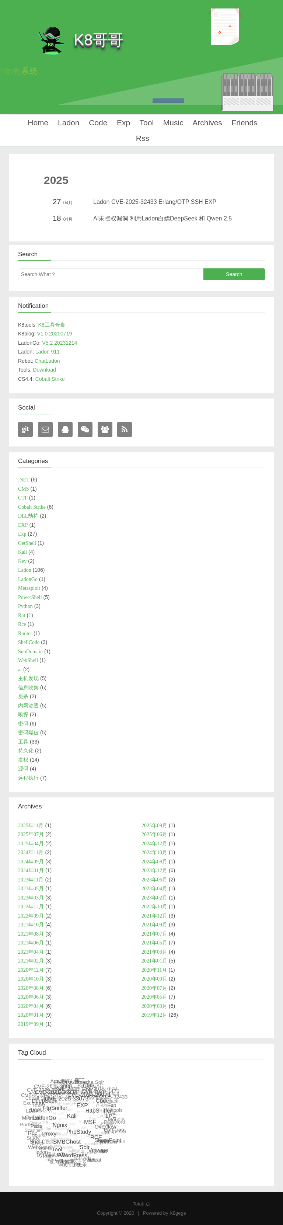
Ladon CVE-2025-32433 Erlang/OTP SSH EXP (154, 202)
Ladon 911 (47, 352)
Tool (145, 122)
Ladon (67, 122)
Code (97, 122)
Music (172, 122)
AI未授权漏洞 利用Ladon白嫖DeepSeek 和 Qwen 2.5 (162, 218)
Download (44, 370)
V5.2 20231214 (59, 343)
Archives (206, 122)
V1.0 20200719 (54, 334)
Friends (244, 122)
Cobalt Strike (50, 379)
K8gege (178, 1213)
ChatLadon (47, 361)
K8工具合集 (51, 325)
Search (234, 274)
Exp (122, 122)
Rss (141, 138)
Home (36, 122)
